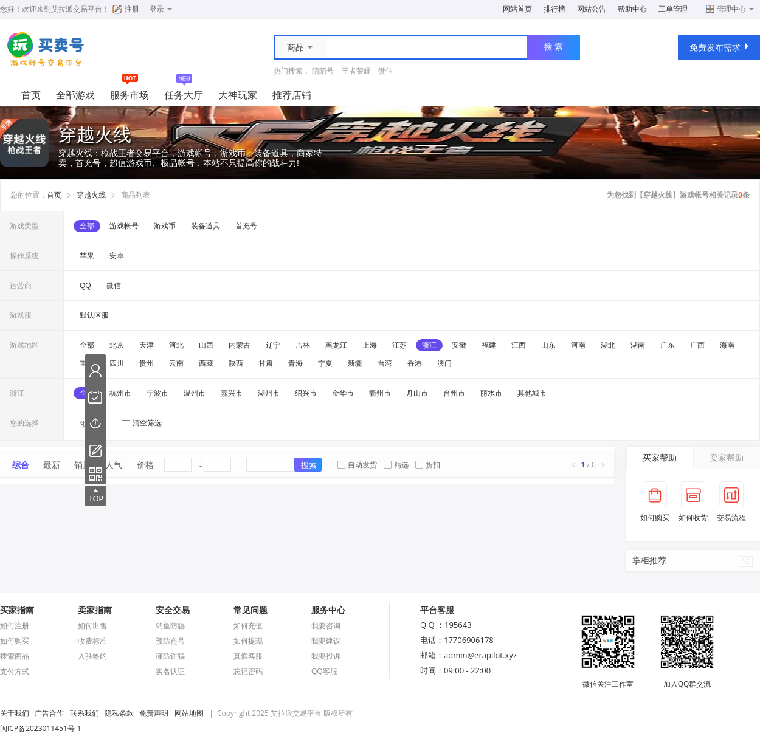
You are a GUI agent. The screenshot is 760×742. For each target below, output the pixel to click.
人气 (113, 464)
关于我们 (14, 713)
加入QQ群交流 (687, 678)
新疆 (355, 363)
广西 (697, 345)
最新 (51, 464)
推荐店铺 (291, 94)
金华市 (343, 393)
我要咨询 (325, 625)
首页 (31, 94)
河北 (176, 345)
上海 (369, 345)
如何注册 (14, 625)
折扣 (427, 464)
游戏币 (165, 226)
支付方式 (14, 671)
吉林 (302, 345)
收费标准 (92, 641)
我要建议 (325, 641)
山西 (206, 345)
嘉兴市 (232, 393)
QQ (85, 285)
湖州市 (269, 393)
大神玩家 (237, 94)
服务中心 (328, 610)
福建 (489, 345)
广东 (667, 345)
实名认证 (170, 671)
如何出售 (92, 625)
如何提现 (248, 641)
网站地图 (189, 713)
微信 (385, 71)
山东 (548, 345)
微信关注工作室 (608, 678)
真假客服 (248, 656)
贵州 (146, 363)
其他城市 (532, 393)
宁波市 (157, 393)
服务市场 (129, 94)
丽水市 (491, 393)
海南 (727, 345)
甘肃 (265, 363)
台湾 (385, 363)
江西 (518, 345)
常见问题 (250, 610)
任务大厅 (183, 94)
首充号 (246, 226)
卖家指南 (95, 610)
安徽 (459, 345)
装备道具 (205, 226)
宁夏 (325, 363)
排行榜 (554, 9)
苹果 (87, 256)
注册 (132, 9)
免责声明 (153, 713)
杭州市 (120, 393)
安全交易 (173, 610)
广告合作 (49, 713)
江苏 (399, 345)
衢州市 (380, 393)
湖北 (608, 345)
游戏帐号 (124, 226)
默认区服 (94, 315)
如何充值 (248, 625)
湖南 (637, 345)
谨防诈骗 (170, 656)
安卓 (116, 256)
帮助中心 (632, 9)
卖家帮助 (727, 457)
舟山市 (417, 393)
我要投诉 (325, 656)
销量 (82, 464)
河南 (578, 345)
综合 (20, 464)
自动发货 (357, 464)
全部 (87, 226)
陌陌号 (323, 71)
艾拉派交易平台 (76, 9)
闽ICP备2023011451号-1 (40, 728)
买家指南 (17, 610)
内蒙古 (239, 345)
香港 (414, 363)
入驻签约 (92, 656)
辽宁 (273, 345)
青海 (295, 363)
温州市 (195, 393)
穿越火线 (91, 195)
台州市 (454, 393)
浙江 (429, 345)
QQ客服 (324, 671)
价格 (145, 464)
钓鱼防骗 (170, 625)
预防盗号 (170, 641)
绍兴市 (306, 393)
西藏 (206, 363)
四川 (116, 363)
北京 (116, 345)
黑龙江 (336, 345)
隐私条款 (119, 713)
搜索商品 (14, 656)
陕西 (236, 363)
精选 (396, 464)
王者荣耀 (356, 71)
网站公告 (591, 9)
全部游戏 (75, 94)
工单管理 (673, 9)
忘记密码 (248, 671)
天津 (146, 345)
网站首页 (517, 9)
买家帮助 (660, 457)
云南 (176, 363)
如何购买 (14, 641)
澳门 (444, 363)
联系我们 (84, 713)
